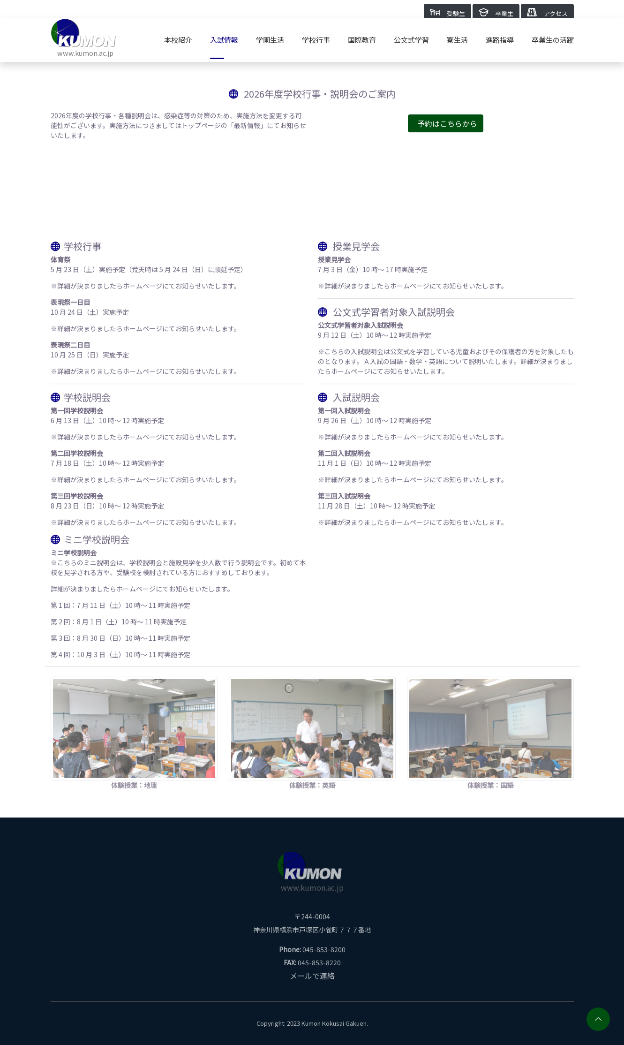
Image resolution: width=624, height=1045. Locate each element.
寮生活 (457, 40)
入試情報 (224, 40)
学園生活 (270, 40)
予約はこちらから (447, 127)
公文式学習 (411, 40)
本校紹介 (178, 40)
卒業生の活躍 (553, 40)
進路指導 (500, 40)
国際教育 (362, 40)
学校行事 (316, 40)
